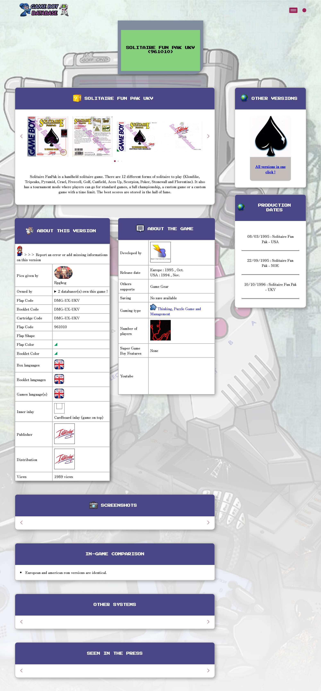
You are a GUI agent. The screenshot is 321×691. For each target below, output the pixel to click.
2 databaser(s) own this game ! (83, 291)
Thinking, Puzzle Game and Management (175, 311)
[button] (208, 136)
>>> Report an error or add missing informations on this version (62, 257)
